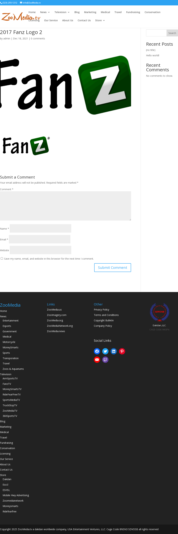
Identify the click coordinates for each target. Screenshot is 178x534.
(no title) (150, 50)
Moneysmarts (10, 506)
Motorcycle (9, 342)
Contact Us (84, 20)
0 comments (38, 38)
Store (98, 20)
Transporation (11, 358)
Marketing (90, 12)
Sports (6, 352)
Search (172, 33)
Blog (77, 12)
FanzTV (7, 383)
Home (32, 12)
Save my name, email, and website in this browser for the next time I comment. (49, 258)
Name (4, 228)
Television (60, 12)
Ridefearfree (10, 511)
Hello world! (152, 55)
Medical (105, 12)
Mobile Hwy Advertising (16, 495)
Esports (7, 326)
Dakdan (7, 479)
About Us (67, 20)
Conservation (152, 12)
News (43, 12)
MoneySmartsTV (12, 389)
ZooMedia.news (56, 331)
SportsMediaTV (11, 400)
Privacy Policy (101, 309)
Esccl (5, 484)
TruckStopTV (10, 405)
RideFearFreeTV (12, 394)
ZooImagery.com (56, 315)
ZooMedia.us (54, 309)
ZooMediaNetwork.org (60, 325)
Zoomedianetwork (13, 500)
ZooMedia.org (55, 320)
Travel (118, 12)
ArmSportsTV (10, 378)
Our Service (51, 20)
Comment (6, 189)
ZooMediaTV (10, 410)
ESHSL (6, 490)
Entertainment (11, 320)
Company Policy (103, 325)
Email (4, 239)
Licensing (34, 20)
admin (6, 38)
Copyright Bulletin (104, 320)
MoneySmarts (10, 347)
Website (4, 250)
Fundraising (133, 12)
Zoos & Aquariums (13, 368)
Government (10, 331)
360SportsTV (10, 416)
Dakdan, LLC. (159, 325)
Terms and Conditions (106, 315)
